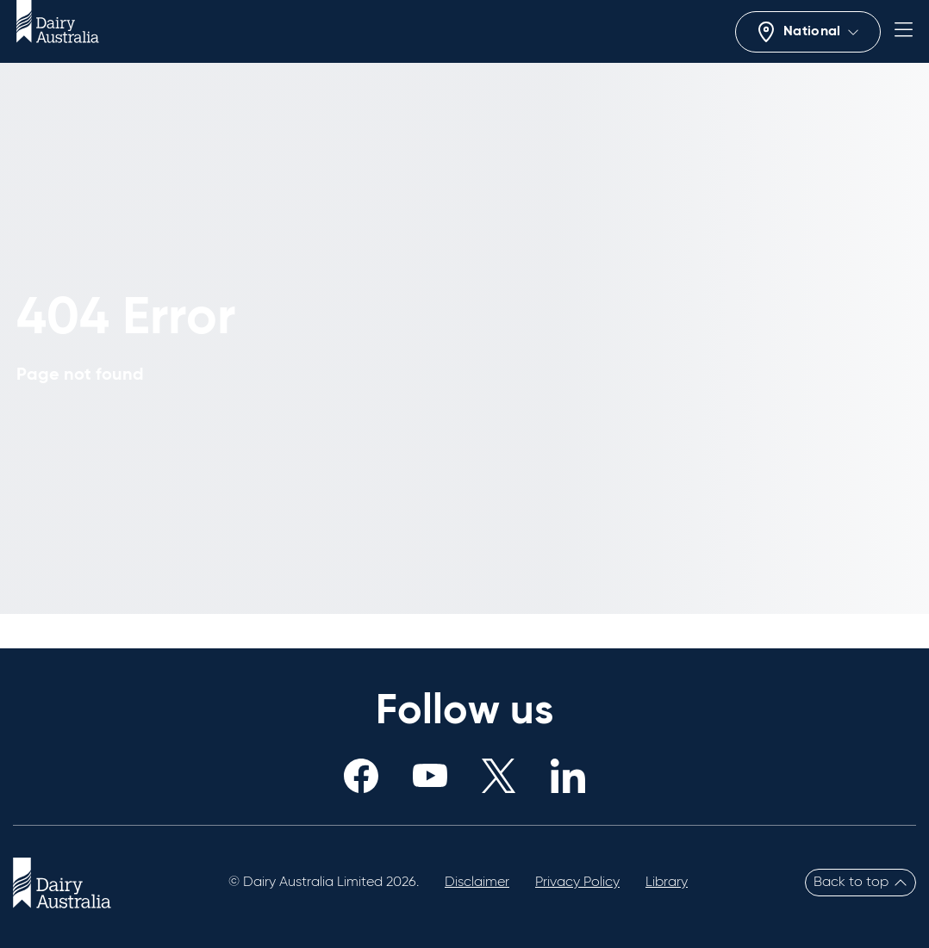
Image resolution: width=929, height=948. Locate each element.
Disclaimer (477, 882)
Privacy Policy (577, 882)
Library (666, 882)
